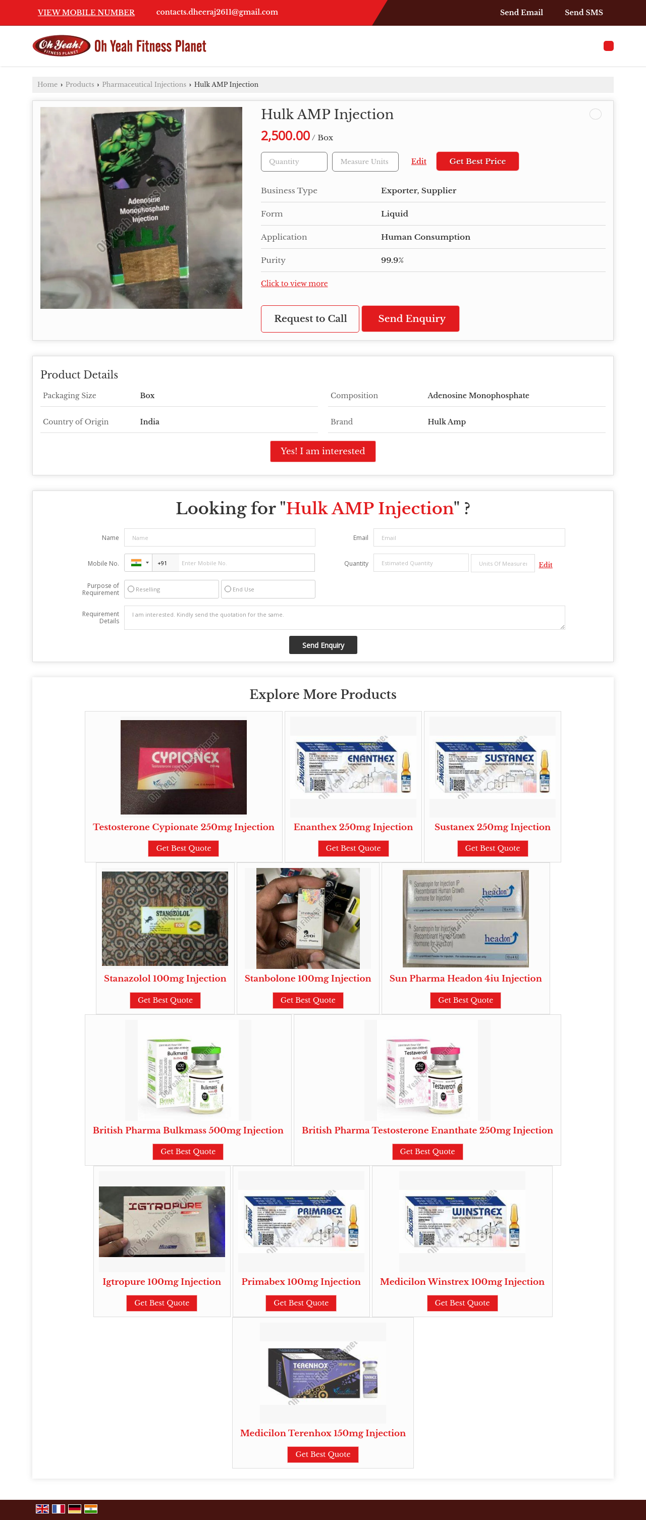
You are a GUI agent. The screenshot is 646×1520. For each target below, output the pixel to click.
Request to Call (310, 318)
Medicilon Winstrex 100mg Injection (462, 1282)
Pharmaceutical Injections (144, 84)
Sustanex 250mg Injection (493, 827)
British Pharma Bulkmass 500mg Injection (188, 1130)
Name (110, 537)
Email (360, 537)
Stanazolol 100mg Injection (165, 978)
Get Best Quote (183, 848)
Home (47, 84)
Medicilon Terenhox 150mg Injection (323, 1433)
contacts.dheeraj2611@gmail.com (217, 12)
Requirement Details (100, 618)
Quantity (356, 563)
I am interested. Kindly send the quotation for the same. (344, 618)
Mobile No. (103, 563)
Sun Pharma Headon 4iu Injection (466, 978)
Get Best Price (477, 161)
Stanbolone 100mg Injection (308, 978)
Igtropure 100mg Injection (161, 1282)
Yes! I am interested (323, 451)
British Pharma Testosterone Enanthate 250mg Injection (427, 1130)
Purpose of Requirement (100, 589)
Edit (418, 161)
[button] (86, 12)
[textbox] (365, 162)
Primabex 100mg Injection (301, 1282)
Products (80, 84)
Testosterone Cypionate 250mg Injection (184, 827)
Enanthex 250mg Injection (353, 827)
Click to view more (294, 284)
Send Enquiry (412, 318)
